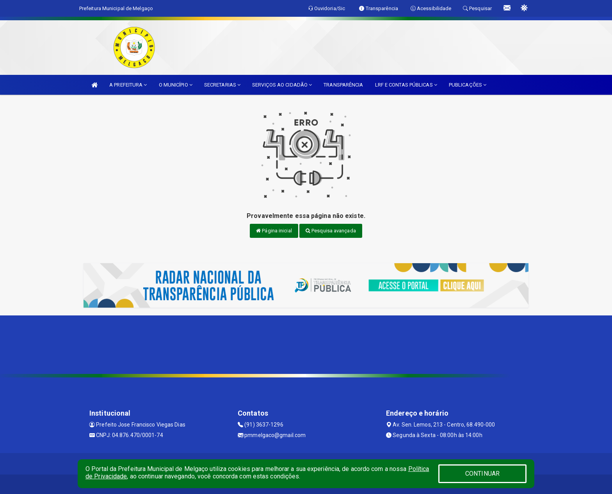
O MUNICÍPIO (175, 85)
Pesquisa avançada (331, 231)
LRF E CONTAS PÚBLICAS (406, 85)
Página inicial (274, 231)
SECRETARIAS (222, 85)
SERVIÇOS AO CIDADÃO (282, 85)
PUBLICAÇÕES (467, 85)
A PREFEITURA (128, 85)
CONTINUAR (482, 473)
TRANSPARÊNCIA (343, 85)
